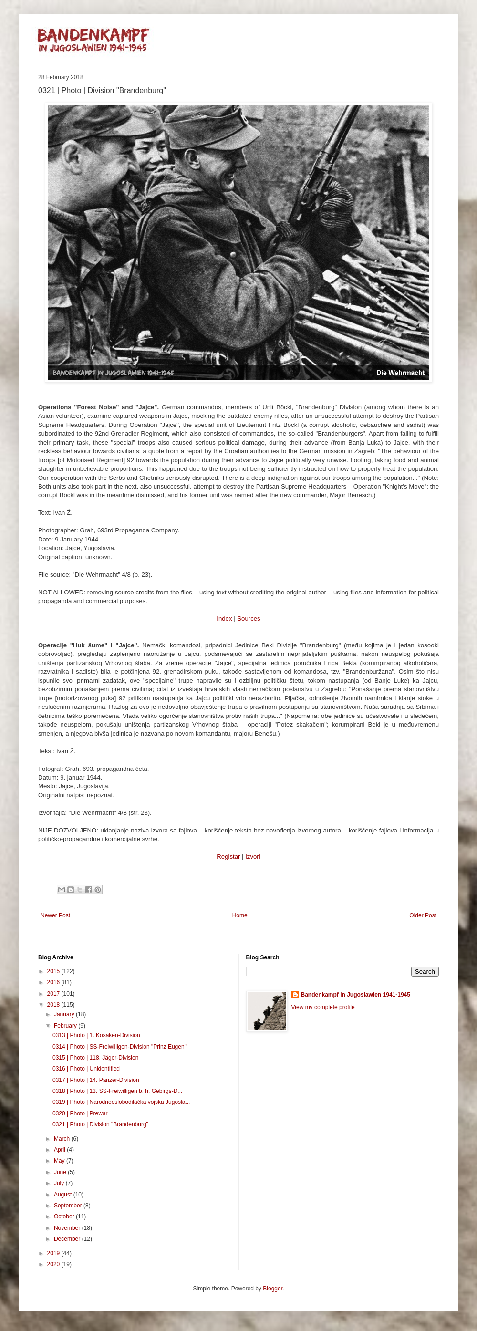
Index (224, 618)
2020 (54, 1264)
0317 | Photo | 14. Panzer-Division (95, 1080)
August (63, 1194)
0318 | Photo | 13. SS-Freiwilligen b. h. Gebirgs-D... (117, 1091)
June (61, 1172)
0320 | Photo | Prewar (80, 1113)
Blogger (272, 1288)
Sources (248, 618)
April (60, 1149)
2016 (54, 982)
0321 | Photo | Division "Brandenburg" (100, 1124)
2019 (54, 1253)
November (68, 1228)
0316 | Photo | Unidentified (86, 1068)
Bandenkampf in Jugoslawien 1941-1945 (355, 994)
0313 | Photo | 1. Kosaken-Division (96, 1035)
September (68, 1205)
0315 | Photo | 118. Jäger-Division (95, 1057)
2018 (54, 1004)
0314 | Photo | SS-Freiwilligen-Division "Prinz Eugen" (119, 1046)
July (60, 1183)
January (65, 1014)
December (68, 1239)
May (60, 1160)
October (65, 1216)
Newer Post (55, 915)
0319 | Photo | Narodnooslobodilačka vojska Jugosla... (121, 1102)
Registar (228, 856)
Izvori (252, 856)
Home (240, 915)
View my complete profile (323, 1007)
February (66, 1025)
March (63, 1138)
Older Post (422, 915)
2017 (54, 993)
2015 (54, 971)
